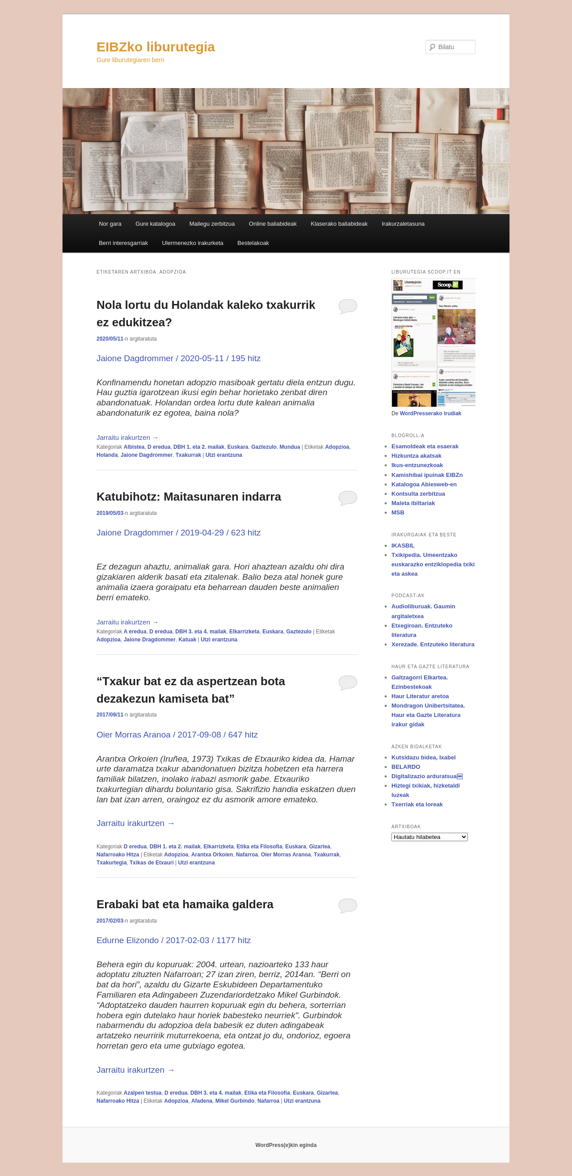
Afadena (201, 1101)
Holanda (107, 455)
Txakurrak (188, 455)
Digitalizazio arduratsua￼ (427, 776)
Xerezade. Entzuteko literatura (433, 644)
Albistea (134, 447)
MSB (397, 512)
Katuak (187, 639)
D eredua (158, 447)
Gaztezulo (264, 447)
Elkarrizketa (244, 631)
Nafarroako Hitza (118, 854)
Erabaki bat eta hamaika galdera (185, 904)
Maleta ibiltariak (413, 503)
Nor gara (110, 223)
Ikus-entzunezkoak (417, 465)
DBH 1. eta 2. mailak (198, 447)
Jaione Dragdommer (150, 639)
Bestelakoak (253, 243)
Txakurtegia (111, 863)
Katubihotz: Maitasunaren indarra (189, 496)
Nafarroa (247, 854)
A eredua (135, 631)
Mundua (290, 447)
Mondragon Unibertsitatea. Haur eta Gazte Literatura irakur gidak (428, 715)
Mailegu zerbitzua (212, 223)
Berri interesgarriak (123, 243)
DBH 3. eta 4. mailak (200, 631)
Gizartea (319, 846)
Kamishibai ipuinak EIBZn (427, 475)
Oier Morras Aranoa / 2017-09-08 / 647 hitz (177, 734)
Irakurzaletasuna (403, 223)
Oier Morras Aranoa (286, 854)
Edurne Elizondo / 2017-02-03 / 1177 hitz (174, 940)
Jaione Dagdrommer (146, 455)
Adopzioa (337, 447)
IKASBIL (403, 545)
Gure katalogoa (155, 223)
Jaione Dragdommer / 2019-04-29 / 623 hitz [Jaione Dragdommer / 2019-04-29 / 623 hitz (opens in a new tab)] (179, 532)
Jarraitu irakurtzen (128, 437)
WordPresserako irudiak (431, 413)
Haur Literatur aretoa (420, 696)
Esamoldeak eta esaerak (424, 446)
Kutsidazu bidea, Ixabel (423, 757)
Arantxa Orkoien (212, 854)
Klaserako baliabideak (339, 223)
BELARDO (405, 766)
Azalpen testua (143, 1093)
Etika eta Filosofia (259, 846)
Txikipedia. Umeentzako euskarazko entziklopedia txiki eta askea (433, 564)
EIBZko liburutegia (156, 46)
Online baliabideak (273, 223)
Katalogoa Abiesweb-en (424, 484)
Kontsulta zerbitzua (418, 493)
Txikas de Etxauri (152, 863)
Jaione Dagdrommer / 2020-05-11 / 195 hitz (179, 358)
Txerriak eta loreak (417, 804)
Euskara (237, 447)
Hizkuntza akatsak (416, 455)
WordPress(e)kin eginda (285, 1145)
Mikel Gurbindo (234, 1101)
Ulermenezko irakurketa (192, 243)
